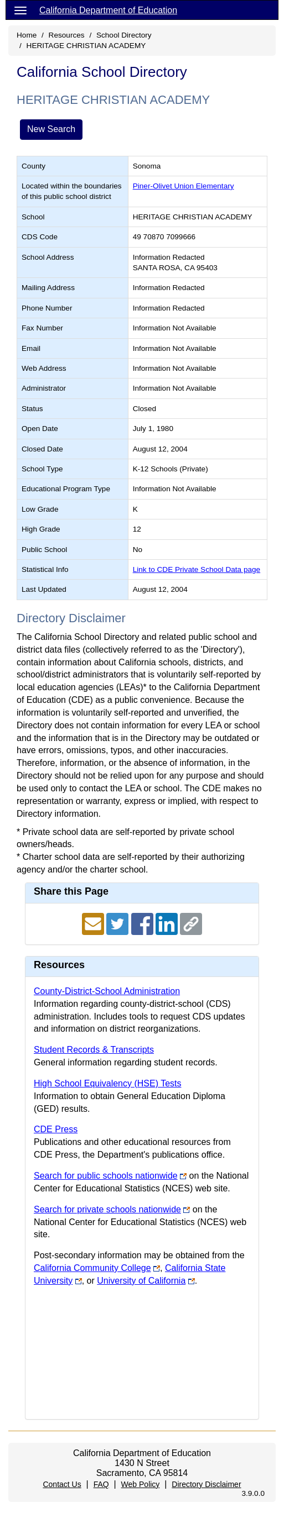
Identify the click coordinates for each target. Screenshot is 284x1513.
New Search (51, 129)
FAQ (101, 1484)
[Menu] (20, 10)
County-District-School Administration (107, 991)
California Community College (92, 1268)
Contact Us (62, 1484)
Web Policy (140, 1484)
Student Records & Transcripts (94, 1049)
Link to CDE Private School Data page (196, 569)
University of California (141, 1280)
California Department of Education (108, 10)
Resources (67, 35)
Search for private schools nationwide (107, 1209)
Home (27, 35)
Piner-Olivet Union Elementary (183, 186)
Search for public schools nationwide (106, 1175)
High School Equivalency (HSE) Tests (108, 1083)
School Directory (124, 35)
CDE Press (56, 1129)
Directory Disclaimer (206, 1484)
